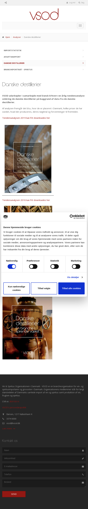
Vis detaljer (73, 277)
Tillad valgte (44, 288)
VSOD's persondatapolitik (14, 407)
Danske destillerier (14, 63)
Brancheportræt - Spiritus (18, 69)
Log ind (71, 2)
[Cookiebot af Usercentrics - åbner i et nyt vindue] (72, 216)
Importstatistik (12, 50)
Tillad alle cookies (71, 288)
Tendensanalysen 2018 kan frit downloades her (26, 200)
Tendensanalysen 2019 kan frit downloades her (26, 117)
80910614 (14, 401)
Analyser (17, 37)
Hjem (7, 37)
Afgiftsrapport (12, 56)
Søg (81, 2)
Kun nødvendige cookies (16, 288)
